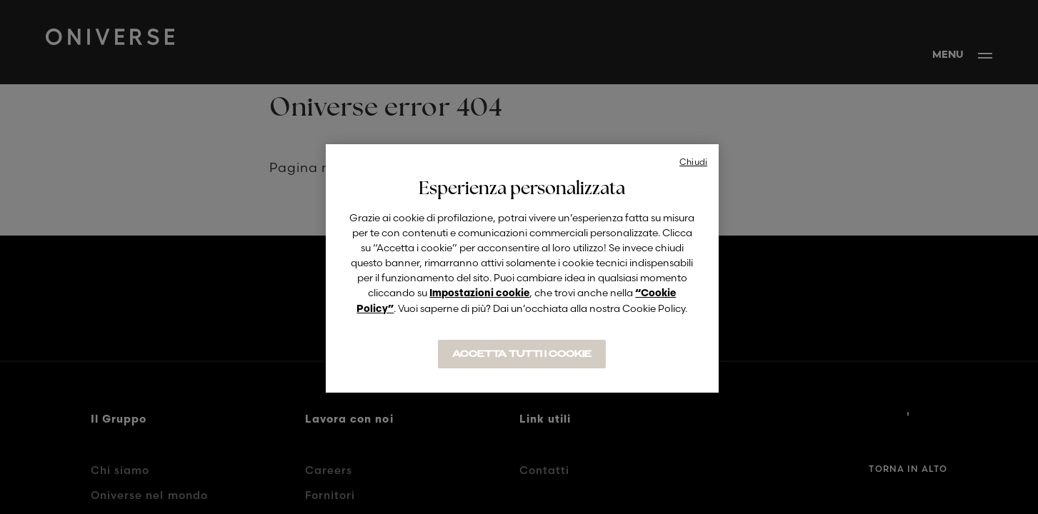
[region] (522, 268)
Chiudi (693, 161)
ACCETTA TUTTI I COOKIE (522, 354)
